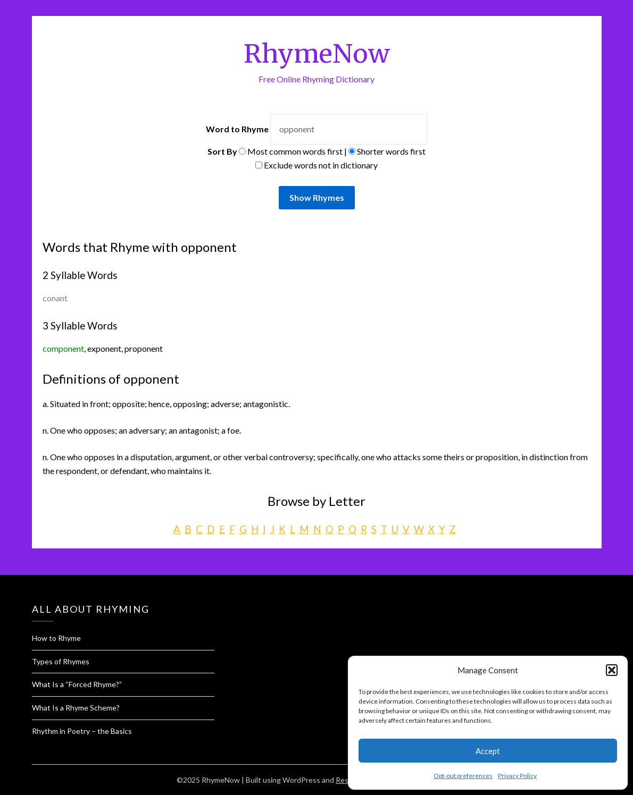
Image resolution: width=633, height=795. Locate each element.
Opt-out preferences (463, 776)
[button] (611, 670)
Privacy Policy (517, 776)
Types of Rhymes (60, 661)
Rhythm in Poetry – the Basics (82, 730)
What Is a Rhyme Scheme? (76, 707)
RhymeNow (317, 54)
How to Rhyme (56, 637)
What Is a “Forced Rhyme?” (77, 684)
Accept (488, 751)
